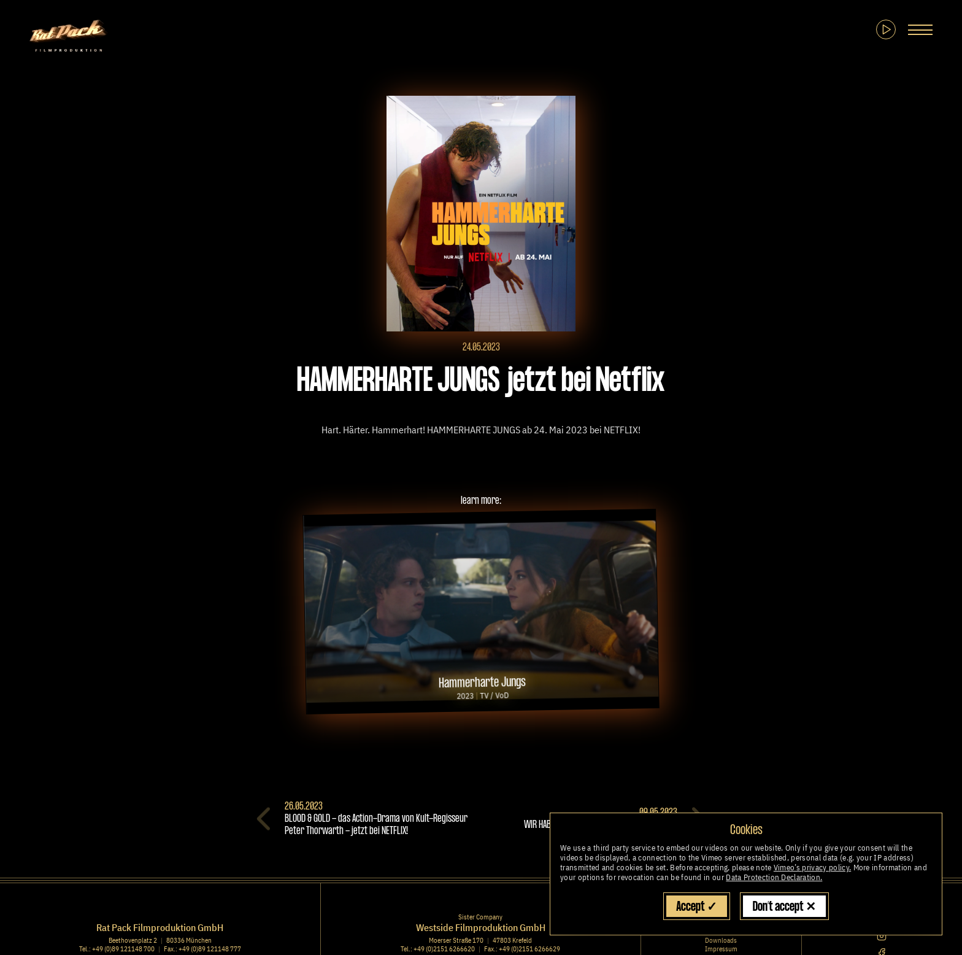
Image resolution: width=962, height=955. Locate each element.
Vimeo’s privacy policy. (812, 867)
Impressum (721, 949)
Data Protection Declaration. (774, 877)
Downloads (721, 940)
